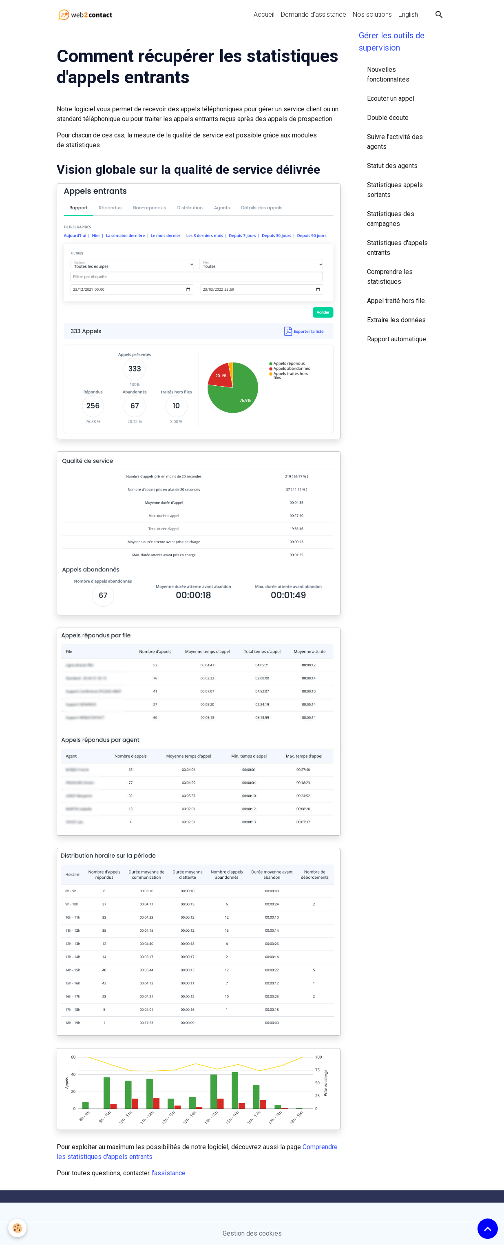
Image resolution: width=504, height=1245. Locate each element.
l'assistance (168, 1173)
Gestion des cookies (252, 1233)
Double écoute (388, 118)
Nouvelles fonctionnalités (388, 74)
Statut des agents (392, 166)
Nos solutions (372, 14)
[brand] (87, 14)
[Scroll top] (487, 1228)
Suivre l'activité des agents (395, 141)
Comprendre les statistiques (390, 276)
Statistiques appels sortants (395, 190)
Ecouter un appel (390, 98)
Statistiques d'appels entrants (397, 248)
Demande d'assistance (313, 14)
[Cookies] (17, 1228)
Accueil (264, 14)
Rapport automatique (396, 339)
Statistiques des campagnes (390, 219)
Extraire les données (396, 320)
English (408, 14)
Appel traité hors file (396, 301)
